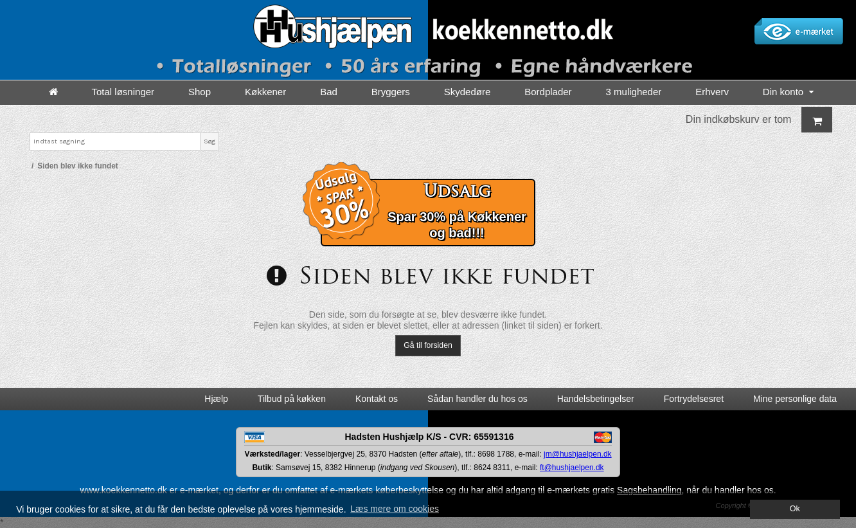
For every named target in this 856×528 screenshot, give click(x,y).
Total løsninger (123, 91)
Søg (209, 141)
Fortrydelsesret (694, 399)
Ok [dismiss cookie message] (795, 508)
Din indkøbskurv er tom (759, 119)
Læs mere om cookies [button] (394, 509)
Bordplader (547, 91)
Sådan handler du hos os (477, 399)
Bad (328, 91)
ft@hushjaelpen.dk (572, 467)
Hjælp (216, 399)
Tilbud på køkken (292, 399)
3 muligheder (634, 91)
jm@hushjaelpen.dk (578, 454)
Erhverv (712, 91)
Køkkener (265, 91)
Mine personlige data (795, 399)
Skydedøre (467, 91)
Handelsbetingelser (595, 399)
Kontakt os (376, 399)
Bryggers (390, 91)
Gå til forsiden (428, 345)
